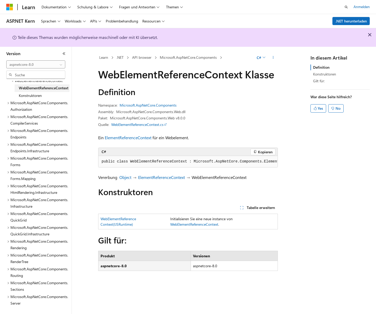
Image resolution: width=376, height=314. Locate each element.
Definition (321, 67)
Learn (103, 57)
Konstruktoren (324, 74)
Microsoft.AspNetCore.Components (188, 57)
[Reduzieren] (63, 53)
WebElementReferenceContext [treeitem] (43, 87)
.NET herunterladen (351, 21)
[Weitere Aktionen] (273, 58)
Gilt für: (319, 80)
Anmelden (362, 6)
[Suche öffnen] (346, 7)
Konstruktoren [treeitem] (30, 95)
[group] (188, 161)
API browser (141, 57)
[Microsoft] (9, 7)
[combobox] (35, 64)
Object (125, 177)
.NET (120, 57)
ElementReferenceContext (128, 137)
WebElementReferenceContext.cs (137, 124)
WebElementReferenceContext (194, 224)
